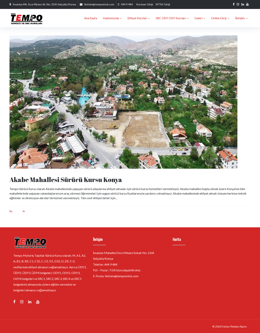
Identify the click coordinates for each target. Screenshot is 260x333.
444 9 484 (127, 4)
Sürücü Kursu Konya (37, 210)
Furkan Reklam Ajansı (234, 326)
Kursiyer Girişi (144, 4)
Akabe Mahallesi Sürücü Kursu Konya (65, 179)
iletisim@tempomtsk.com (99, 4)
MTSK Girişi (163, 4)
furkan (17, 210)
